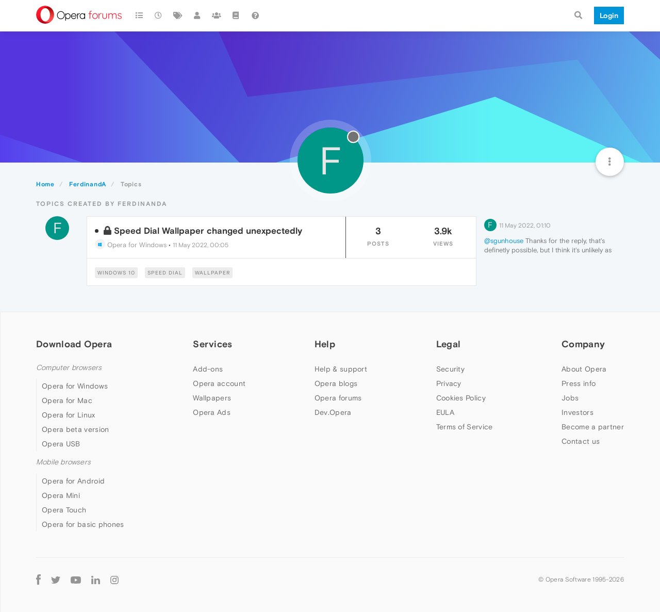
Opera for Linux (68, 415)
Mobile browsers (63, 462)
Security (450, 369)
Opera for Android (73, 481)
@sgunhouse (503, 241)
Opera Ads (211, 412)
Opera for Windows (131, 245)
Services (212, 344)
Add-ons (208, 369)
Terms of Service (464, 427)
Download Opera (74, 344)
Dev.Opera (333, 412)
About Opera (584, 369)
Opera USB (61, 444)
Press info (579, 383)
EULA (445, 412)
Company (583, 344)
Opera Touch (64, 510)
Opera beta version (75, 429)
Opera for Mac (67, 400)
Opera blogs (336, 383)
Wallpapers (212, 398)
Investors (577, 412)
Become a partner (593, 427)
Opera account (219, 383)
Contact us (581, 441)
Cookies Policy (461, 398)
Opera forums (338, 398)
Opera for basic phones (83, 524)
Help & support (341, 369)
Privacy (448, 383)
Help (325, 344)
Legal (448, 344)
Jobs (570, 398)
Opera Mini (61, 495)
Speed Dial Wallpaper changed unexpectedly (208, 231)
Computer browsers (69, 367)
